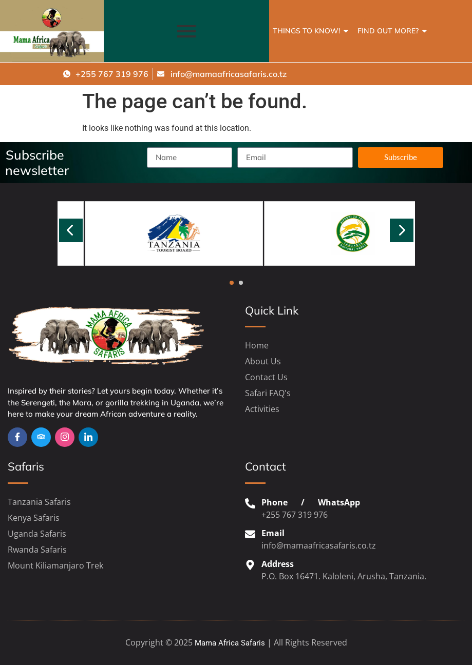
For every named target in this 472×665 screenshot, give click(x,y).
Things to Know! (308, 30)
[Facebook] (17, 437)
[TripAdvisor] (41, 437)
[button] (232, 283)
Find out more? (389, 30)
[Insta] (64, 437)
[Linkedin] (88, 437)
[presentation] (71, 230)
